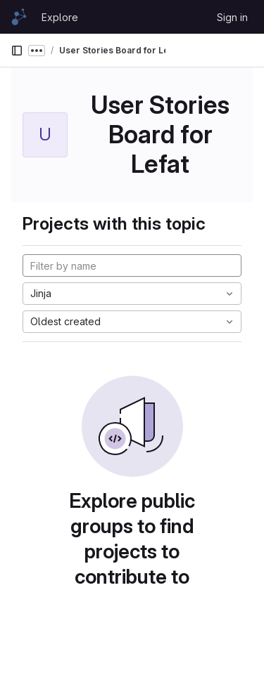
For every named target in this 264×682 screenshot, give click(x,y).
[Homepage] (19, 17)
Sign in (232, 17)
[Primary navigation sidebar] (17, 50)
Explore (60, 17)
